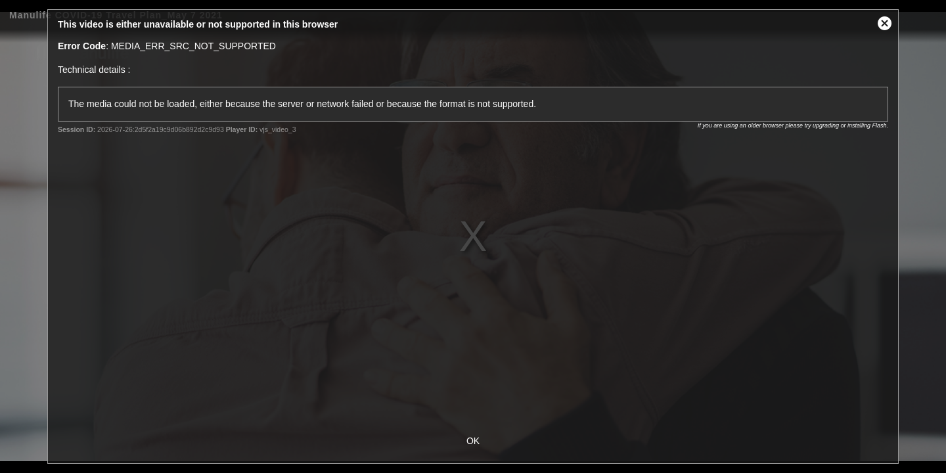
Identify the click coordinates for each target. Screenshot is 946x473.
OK (473, 441)
